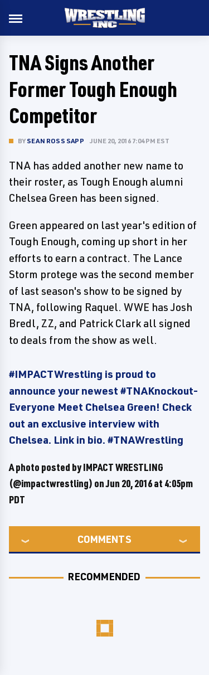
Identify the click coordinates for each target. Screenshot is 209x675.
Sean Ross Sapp (55, 141)
